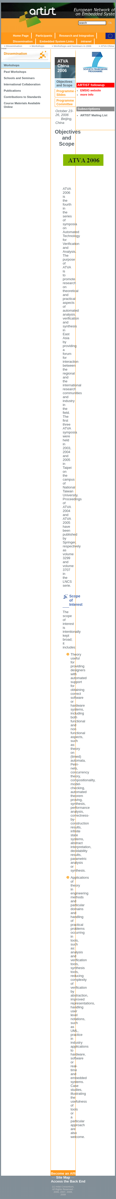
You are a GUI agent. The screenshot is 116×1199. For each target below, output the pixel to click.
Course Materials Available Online (22, 105)
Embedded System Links (57, 41)
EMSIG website (90, 90)
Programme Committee (65, 102)
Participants (44, 35)
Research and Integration (76, 35)
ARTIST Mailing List (93, 115)
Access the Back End (68, 1181)
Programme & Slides (66, 93)
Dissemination (22, 41)
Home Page (21, 35)
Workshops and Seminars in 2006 (72, 46)
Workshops (37, 46)
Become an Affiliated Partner (74, 1173)
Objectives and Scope (64, 83)
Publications (12, 90)
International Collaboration (22, 84)
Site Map (63, 1177)
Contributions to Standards (22, 96)
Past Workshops (15, 71)
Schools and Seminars (19, 78)
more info (86, 94)
